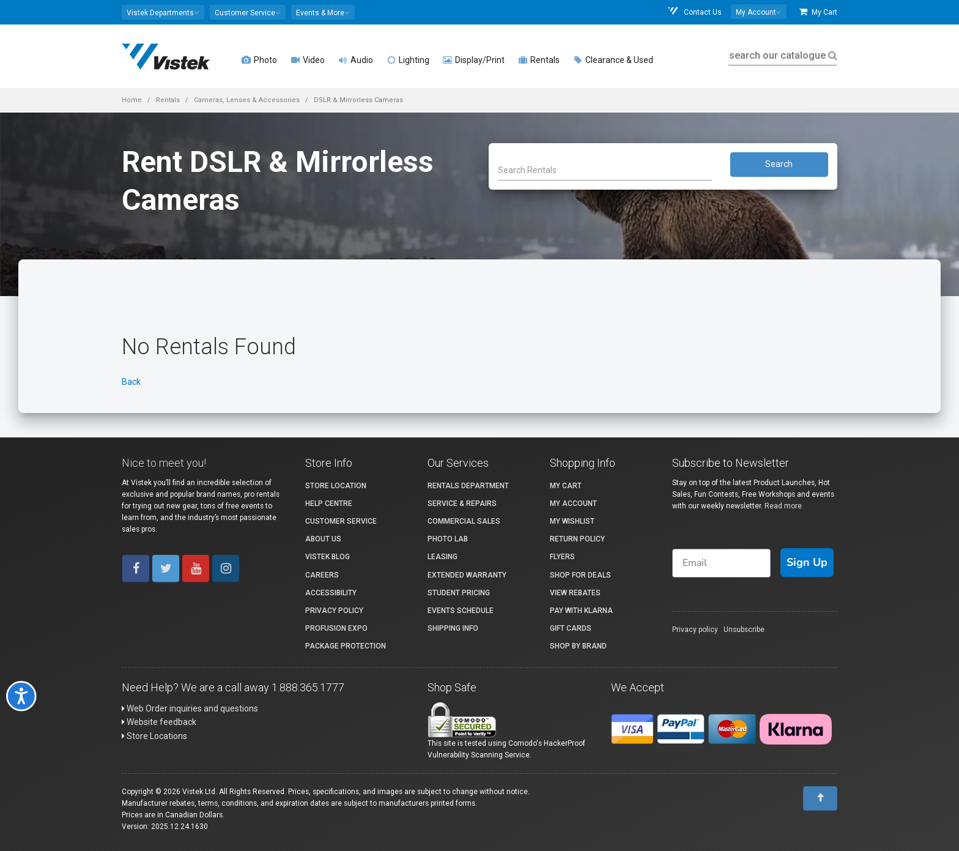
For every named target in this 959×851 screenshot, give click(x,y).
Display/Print (474, 60)
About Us (323, 539)
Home (132, 100)
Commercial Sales (464, 521)
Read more (783, 506)
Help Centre (328, 503)
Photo (259, 60)
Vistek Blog (327, 556)
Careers (322, 575)
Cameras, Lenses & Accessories (247, 100)
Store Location (335, 485)
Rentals (539, 60)
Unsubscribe (744, 629)
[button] (163, 12)
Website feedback (159, 722)
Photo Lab (448, 539)
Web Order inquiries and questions (190, 708)
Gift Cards (570, 628)
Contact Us (694, 12)
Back (131, 382)
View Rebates (575, 593)
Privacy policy (695, 629)
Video (308, 60)
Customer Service (341, 521)
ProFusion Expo (336, 628)
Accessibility (331, 593)
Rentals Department (468, 485)
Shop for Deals (580, 575)
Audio (355, 60)
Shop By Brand (578, 646)
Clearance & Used (613, 60)
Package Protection (345, 646)
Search (779, 164)
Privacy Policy (334, 610)
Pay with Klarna (581, 610)
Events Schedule (461, 610)
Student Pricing (459, 593)
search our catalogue (782, 55)
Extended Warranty (467, 575)
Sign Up (807, 562)
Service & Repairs (462, 503)
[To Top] (820, 798)
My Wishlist (572, 521)
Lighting (408, 60)
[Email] (721, 563)
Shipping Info (453, 628)
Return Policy (577, 539)
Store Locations (154, 736)
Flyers (562, 556)
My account (573, 503)
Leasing (442, 556)
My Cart (818, 12)
